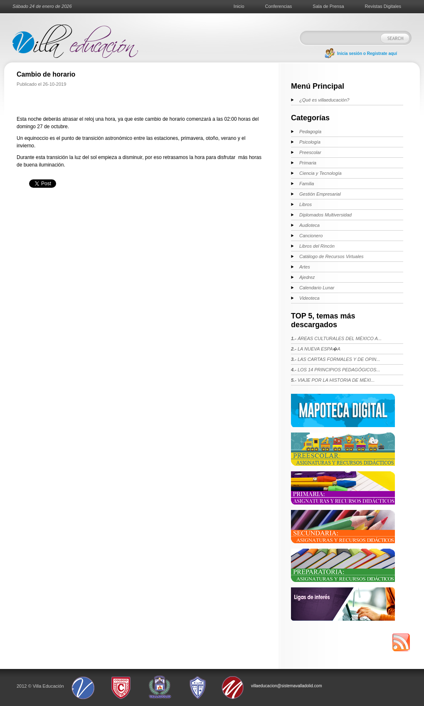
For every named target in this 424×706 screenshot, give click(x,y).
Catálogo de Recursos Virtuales (331, 256)
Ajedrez (307, 277)
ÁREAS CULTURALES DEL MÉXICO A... (336, 338)
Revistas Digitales (383, 6)
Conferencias (278, 6)
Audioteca (309, 225)
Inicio (239, 6)
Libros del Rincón (317, 246)
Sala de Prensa (328, 6)
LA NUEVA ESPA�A (315, 348)
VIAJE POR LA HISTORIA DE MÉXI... (333, 380)
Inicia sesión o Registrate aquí (367, 53)
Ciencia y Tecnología (320, 173)
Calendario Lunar (316, 287)
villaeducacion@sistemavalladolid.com (286, 686)
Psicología (309, 141)
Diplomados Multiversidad (325, 214)
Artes (304, 266)
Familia (306, 183)
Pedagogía (310, 131)
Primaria (307, 162)
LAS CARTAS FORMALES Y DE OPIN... (335, 359)
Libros (305, 204)
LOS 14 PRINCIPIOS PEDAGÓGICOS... (335, 369)
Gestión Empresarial (320, 193)
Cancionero (311, 235)
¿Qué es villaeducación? (324, 99)
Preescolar (310, 152)
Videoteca (309, 298)
